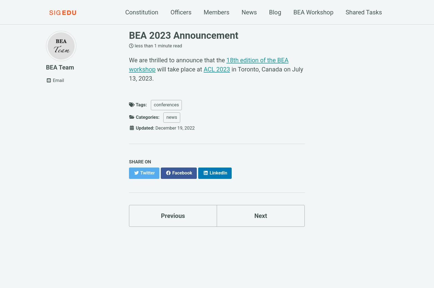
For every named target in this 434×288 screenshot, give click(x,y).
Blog (275, 12)
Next (260, 215)
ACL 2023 (217, 69)
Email (55, 80)
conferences (166, 104)
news (171, 117)
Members (216, 12)
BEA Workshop (313, 12)
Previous (173, 215)
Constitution (141, 12)
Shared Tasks (364, 12)
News (249, 12)
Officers (181, 12)
